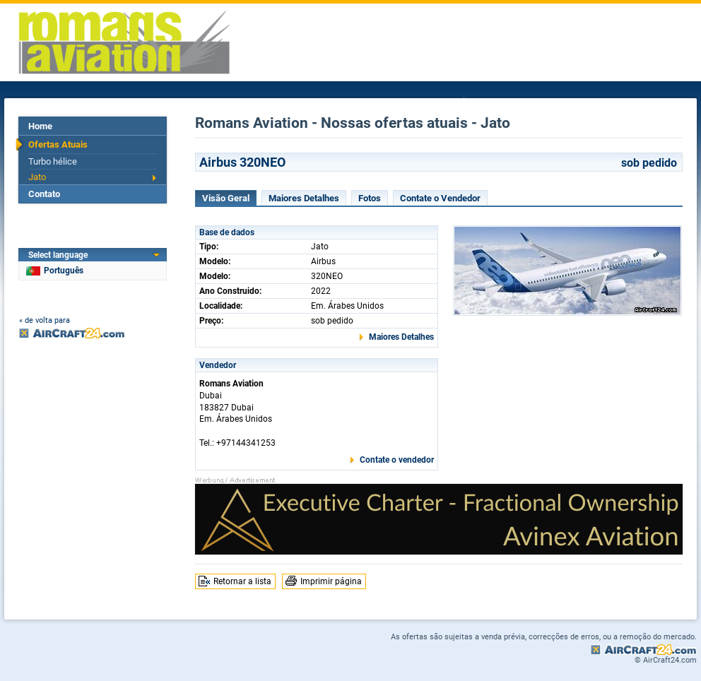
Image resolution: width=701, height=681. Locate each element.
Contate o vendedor (397, 460)
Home (40, 126)
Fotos (369, 198)
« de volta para (44, 320)
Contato (44, 194)
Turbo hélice (52, 161)
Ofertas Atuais (58, 144)
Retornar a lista (242, 581)
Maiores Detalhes (304, 198)
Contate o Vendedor (440, 198)
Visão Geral (225, 198)
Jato (37, 177)
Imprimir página (331, 581)
